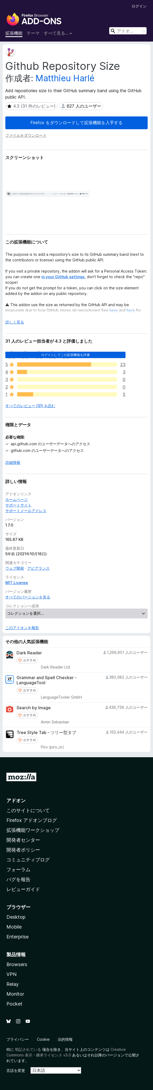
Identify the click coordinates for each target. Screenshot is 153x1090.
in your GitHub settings (63, 276)
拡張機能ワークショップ (32, 830)
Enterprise (17, 936)
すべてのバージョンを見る (27, 597)
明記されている (28, 1049)
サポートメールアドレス (25, 510)
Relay (12, 984)
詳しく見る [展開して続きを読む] (14, 322)
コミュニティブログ (28, 859)
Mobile (14, 927)
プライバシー (17, 1039)
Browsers (16, 964)
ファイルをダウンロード (25, 135)
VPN (11, 974)
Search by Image (34, 707)
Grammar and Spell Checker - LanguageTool (47, 680)
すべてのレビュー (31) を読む (30, 405)
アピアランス (38, 568)
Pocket (14, 1004)
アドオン (16, 800)
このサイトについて (28, 810)
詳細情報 (12, 462)
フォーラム (18, 869)
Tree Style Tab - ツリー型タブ (46, 732)
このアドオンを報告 (22, 627)
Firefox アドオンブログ (31, 820)
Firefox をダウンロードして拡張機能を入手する (76, 122)
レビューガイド (23, 889)
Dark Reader (29, 652)
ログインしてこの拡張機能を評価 (65, 355)
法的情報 (65, 1039)
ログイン (139, 6)
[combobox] (128, 30)
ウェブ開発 (14, 568)
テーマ (33, 33)
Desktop (15, 917)
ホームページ (16, 499)
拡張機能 (13, 33)
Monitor (15, 994)
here (113, 310)
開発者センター (23, 840)
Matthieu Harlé (65, 78)
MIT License (16, 582)
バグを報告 (18, 879)
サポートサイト (18, 505)
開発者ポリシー (23, 850)
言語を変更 (15, 1070)
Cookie (43, 1039)
